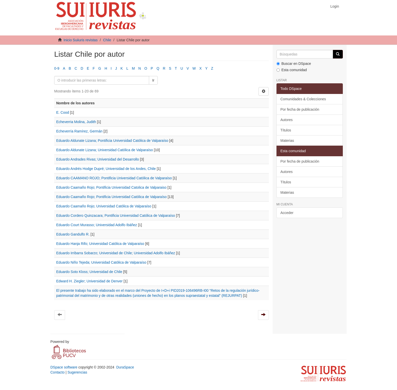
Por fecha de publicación (300, 109)
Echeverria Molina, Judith (76, 122)
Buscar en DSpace (293, 64)
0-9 (56, 68)
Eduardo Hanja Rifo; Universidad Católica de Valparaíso (100, 244)
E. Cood (62, 112)
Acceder (287, 213)
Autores (287, 120)
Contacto (57, 372)
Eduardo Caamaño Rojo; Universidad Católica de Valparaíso (103, 206)
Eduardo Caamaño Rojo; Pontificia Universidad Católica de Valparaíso (111, 197)
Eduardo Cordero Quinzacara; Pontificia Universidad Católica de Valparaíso (115, 215)
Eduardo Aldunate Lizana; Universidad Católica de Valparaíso (104, 150)
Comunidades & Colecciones (303, 99)
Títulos (286, 130)
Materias (287, 141)
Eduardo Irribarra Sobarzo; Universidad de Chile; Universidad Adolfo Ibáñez (115, 253)
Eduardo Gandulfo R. (73, 234)
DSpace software (63, 367)
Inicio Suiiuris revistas (81, 40)
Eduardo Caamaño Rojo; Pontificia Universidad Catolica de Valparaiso (111, 187)
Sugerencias (77, 372)
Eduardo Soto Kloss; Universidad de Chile (89, 272)
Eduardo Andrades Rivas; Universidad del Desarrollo (97, 159)
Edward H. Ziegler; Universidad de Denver (89, 281)
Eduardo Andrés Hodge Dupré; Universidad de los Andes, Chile (106, 169)
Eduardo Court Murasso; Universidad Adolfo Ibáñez (96, 225)
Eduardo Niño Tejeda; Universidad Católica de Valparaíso (101, 262)
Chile (107, 40)
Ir (153, 80)
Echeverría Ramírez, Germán (79, 131)
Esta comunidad (291, 70)
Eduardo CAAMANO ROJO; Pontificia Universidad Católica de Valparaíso (114, 178)
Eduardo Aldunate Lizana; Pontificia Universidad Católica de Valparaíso (112, 141)
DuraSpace (125, 367)
